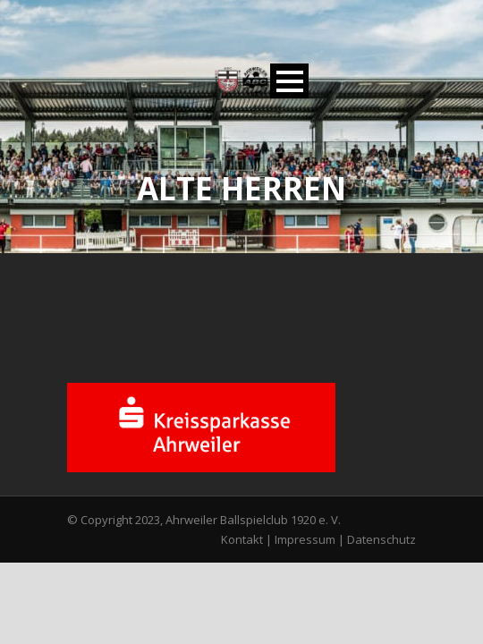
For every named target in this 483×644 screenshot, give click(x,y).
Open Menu (289, 81)
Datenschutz (381, 539)
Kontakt (242, 539)
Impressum (305, 539)
